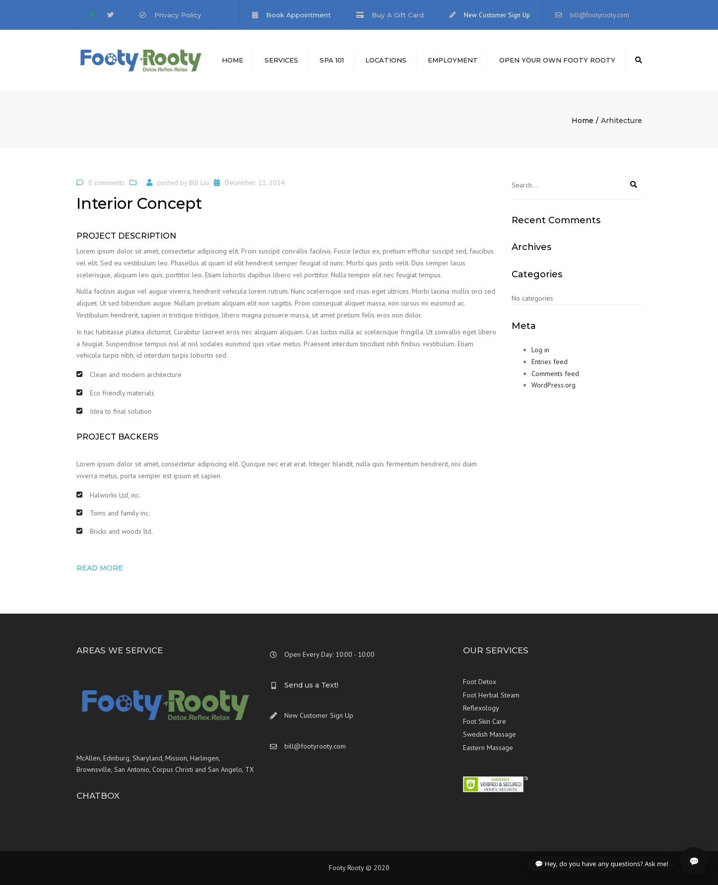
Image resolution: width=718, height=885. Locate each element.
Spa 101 (332, 60)
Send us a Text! (311, 685)
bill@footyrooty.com (599, 14)
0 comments (106, 182)
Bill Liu (199, 182)
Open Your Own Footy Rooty (557, 60)
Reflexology (481, 707)
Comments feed (555, 373)
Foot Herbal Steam (491, 695)
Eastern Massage (488, 747)
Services (281, 60)
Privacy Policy (177, 15)
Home (232, 60)
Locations (385, 60)
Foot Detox (479, 681)
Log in (540, 349)
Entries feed (549, 361)
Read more (99, 568)
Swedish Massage (489, 734)
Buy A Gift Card (398, 15)
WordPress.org (553, 384)
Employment (453, 60)
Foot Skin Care (484, 721)
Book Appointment (298, 15)
